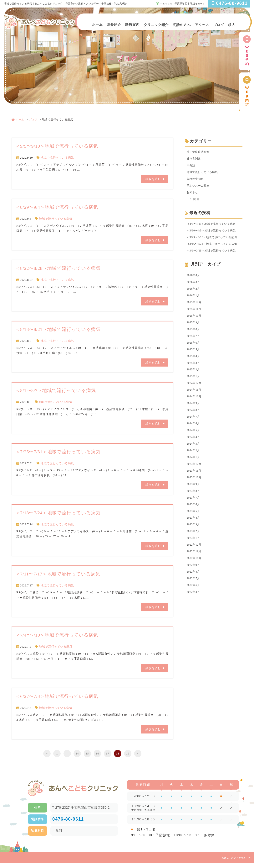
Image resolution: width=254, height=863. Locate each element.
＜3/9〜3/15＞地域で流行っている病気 (213, 253)
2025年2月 (194, 376)
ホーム (97, 24)
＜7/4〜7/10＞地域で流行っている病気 (56, 634)
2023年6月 (194, 516)
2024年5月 (194, 439)
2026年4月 (194, 278)
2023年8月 (194, 502)
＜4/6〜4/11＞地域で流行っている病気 (213, 225)
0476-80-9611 (68, 819)
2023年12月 (194, 474)
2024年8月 (194, 418)
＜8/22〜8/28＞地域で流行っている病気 (58, 268)
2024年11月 (194, 397)
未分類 (191, 166)
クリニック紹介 (156, 25)
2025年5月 (194, 355)
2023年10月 (194, 488)
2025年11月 (194, 313)
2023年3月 (194, 537)
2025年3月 (194, 369)
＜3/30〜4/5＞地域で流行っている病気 (213, 232)
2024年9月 (194, 411)
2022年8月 (194, 586)
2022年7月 (194, 593)
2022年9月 (194, 579)
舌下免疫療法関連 (199, 152)
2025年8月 (194, 334)
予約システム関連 (199, 187)
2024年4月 (194, 446)
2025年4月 (194, 362)
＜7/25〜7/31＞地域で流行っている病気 (58, 451)
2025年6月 (194, 348)
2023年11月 (194, 481)
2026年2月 (194, 292)
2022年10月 (194, 572)
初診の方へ (181, 25)
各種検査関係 (196, 180)
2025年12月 (194, 306)
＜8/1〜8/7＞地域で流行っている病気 (55, 390)
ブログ (218, 25)
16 (97, 753)
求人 (231, 25)
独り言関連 (194, 159)
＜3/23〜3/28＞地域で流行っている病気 (214, 239)
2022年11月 (194, 565)
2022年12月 (194, 558)
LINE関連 (193, 201)
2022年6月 (194, 600)
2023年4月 (194, 530)
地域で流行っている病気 (57, 157)
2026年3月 (194, 285)
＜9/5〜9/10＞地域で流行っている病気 (56, 146)
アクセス (202, 25)
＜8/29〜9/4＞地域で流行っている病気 (56, 207)
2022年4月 (194, 607)
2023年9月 (194, 495)
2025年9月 (194, 327)
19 (128, 753)
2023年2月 (194, 544)
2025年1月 (194, 383)
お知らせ (193, 194)
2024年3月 (194, 453)
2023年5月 (194, 523)
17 (107, 753)
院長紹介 (114, 24)
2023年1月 (194, 551)
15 (87, 753)
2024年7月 (194, 425)
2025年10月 (194, 320)
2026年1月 (194, 299)
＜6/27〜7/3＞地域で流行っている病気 (56, 695)
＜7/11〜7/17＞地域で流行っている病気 (57, 573)
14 (77, 753)
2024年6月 (194, 432)
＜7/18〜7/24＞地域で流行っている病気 (58, 512)
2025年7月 (194, 341)
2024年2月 (194, 460)
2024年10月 (194, 404)
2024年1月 (194, 467)
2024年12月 (194, 390)
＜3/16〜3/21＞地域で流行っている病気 (214, 246)
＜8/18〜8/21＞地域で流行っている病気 (58, 329)
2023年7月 (194, 509)
